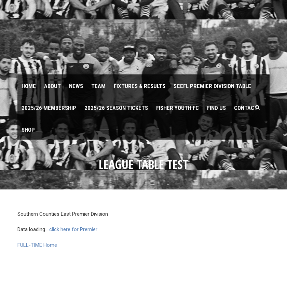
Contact (246, 107)
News (76, 86)
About (52, 86)
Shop (28, 129)
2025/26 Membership (49, 107)
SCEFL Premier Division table (212, 86)
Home (29, 86)
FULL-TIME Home (37, 245)
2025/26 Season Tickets (116, 107)
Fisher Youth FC (177, 107)
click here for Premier (73, 229)
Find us (216, 107)
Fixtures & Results (139, 86)
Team (98, 86)
